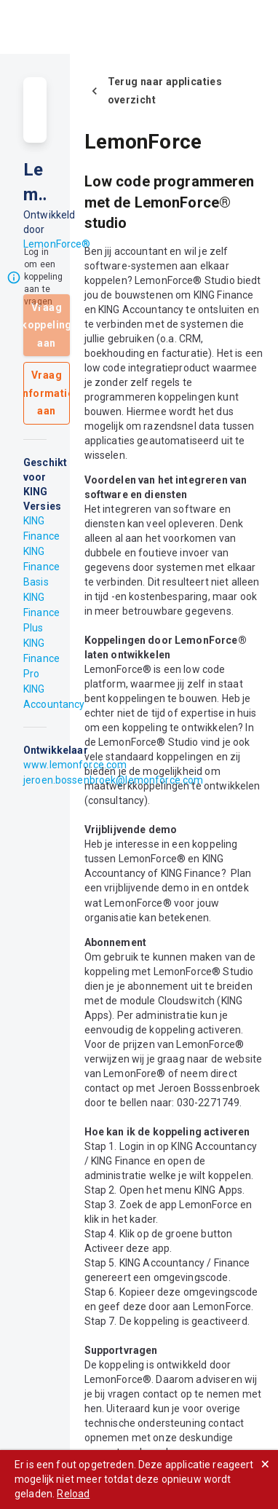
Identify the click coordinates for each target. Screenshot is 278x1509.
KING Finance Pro (41, 658)
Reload (73, 1494)
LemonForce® (56, 244)
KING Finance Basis (41, 566)
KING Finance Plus (41, 612)
